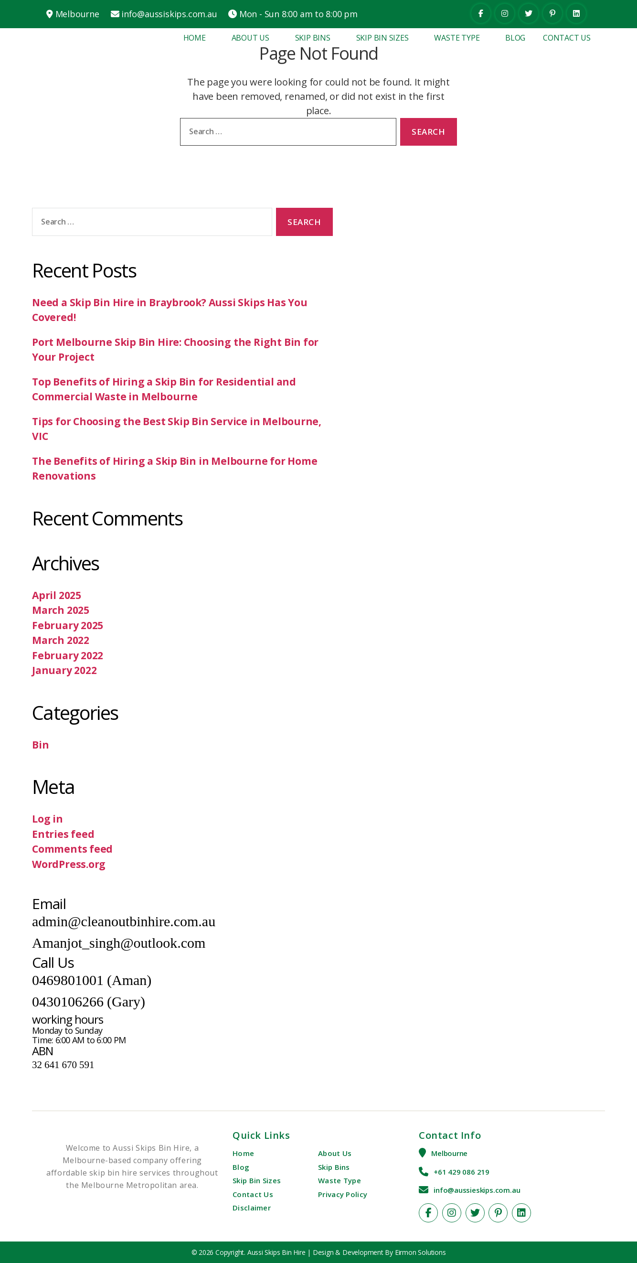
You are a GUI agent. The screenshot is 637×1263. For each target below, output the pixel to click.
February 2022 (67, 655)
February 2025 (67, 625)
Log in (47, 818)
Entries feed (63, 834)
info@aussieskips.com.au (477, 1190)
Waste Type (456, 37)
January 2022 (64, 670)
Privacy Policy (342, 1194)
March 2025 (60, 610)
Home (194, 37)
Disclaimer (252, 1207)
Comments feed (72, 849)
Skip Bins (312, 37)
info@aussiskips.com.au (169, 14)
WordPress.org (69, 864)
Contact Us (567, 37)
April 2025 (56, 595)
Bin (40, 744)
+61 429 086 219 (461, 1172)
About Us (250, 37)
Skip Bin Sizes (382, 37)
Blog (515, 37)
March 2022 (60, 640)
